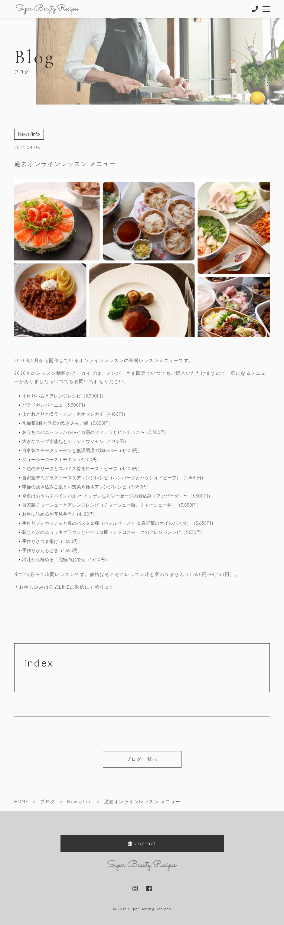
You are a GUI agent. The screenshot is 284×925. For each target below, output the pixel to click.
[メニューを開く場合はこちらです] (266, 9)
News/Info (29, 134)
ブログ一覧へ (142, 759)
